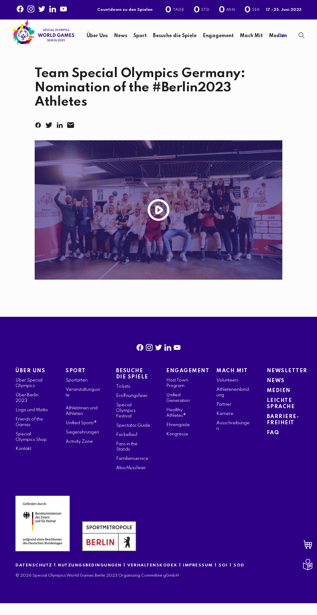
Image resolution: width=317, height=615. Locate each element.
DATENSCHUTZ (33, 577)
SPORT (76, 382)
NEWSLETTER (284, 382)
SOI (223, 577)
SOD (239, 577)
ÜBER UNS (30, 382)
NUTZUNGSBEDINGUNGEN (90, 577)
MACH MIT (232, 382)
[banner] (158, 40)
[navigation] (179, 42)
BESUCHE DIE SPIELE (132, 385)
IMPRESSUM (198, 577)
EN (282, 42)
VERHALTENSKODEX (152, 577)
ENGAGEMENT (183, 382)
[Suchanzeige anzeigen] (301, 41)
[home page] (43, 36)
